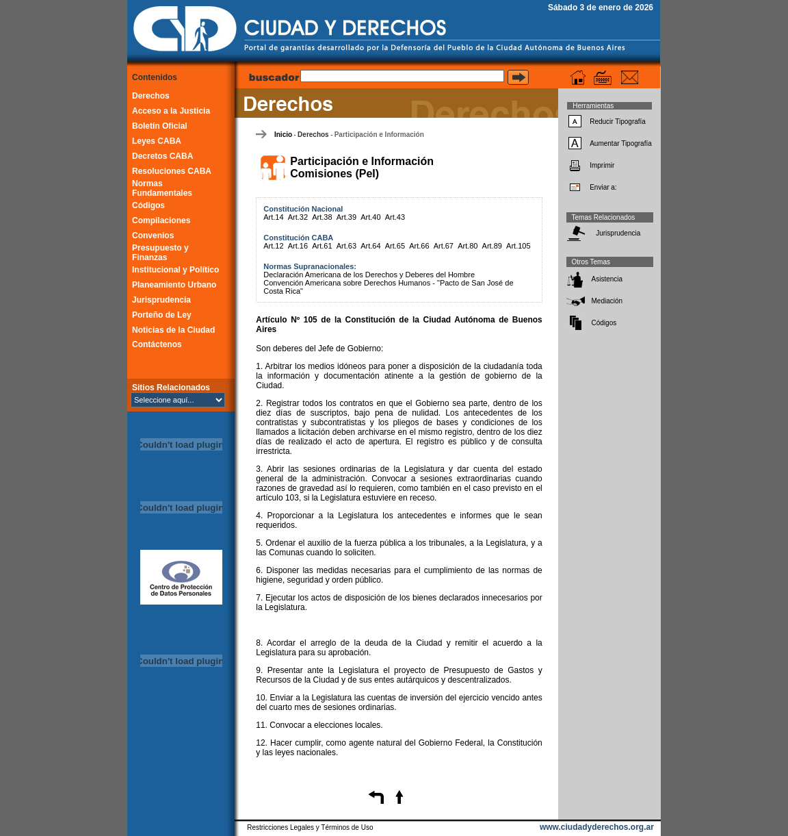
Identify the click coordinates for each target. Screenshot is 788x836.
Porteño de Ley (162, 315)
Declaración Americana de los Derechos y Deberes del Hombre (369, 274)
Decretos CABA (162, 156)
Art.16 (298, 246)
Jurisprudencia (161, 300)
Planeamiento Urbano (174, 285)
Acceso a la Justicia (171, 111)
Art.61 (322, 246)
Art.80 (467, 246)
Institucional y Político (175, 270)
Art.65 (395, 246)
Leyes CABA (156, 141)
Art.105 (518, 246)
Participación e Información (379, 134)
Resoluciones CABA (171, 171)
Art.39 (346, 217)
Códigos (148, 205)
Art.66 (419, 246)
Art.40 (370, 217)
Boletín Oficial (159, 126)
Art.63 (346, 246)
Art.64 (370, 246)
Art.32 (298, 217)
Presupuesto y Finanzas (160, 252)
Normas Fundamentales (162, 188)
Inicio (283, 134)
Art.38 (322, 217)
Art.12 (273, 246)
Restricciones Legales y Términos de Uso (310, 827)
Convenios (153, 235)
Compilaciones (161, 220)
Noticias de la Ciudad (173, 330)
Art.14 (273, 217)
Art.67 (444, 246)
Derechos (151, 96)
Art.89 (492, 246)
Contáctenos (157, 344)
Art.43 (395, 217)
